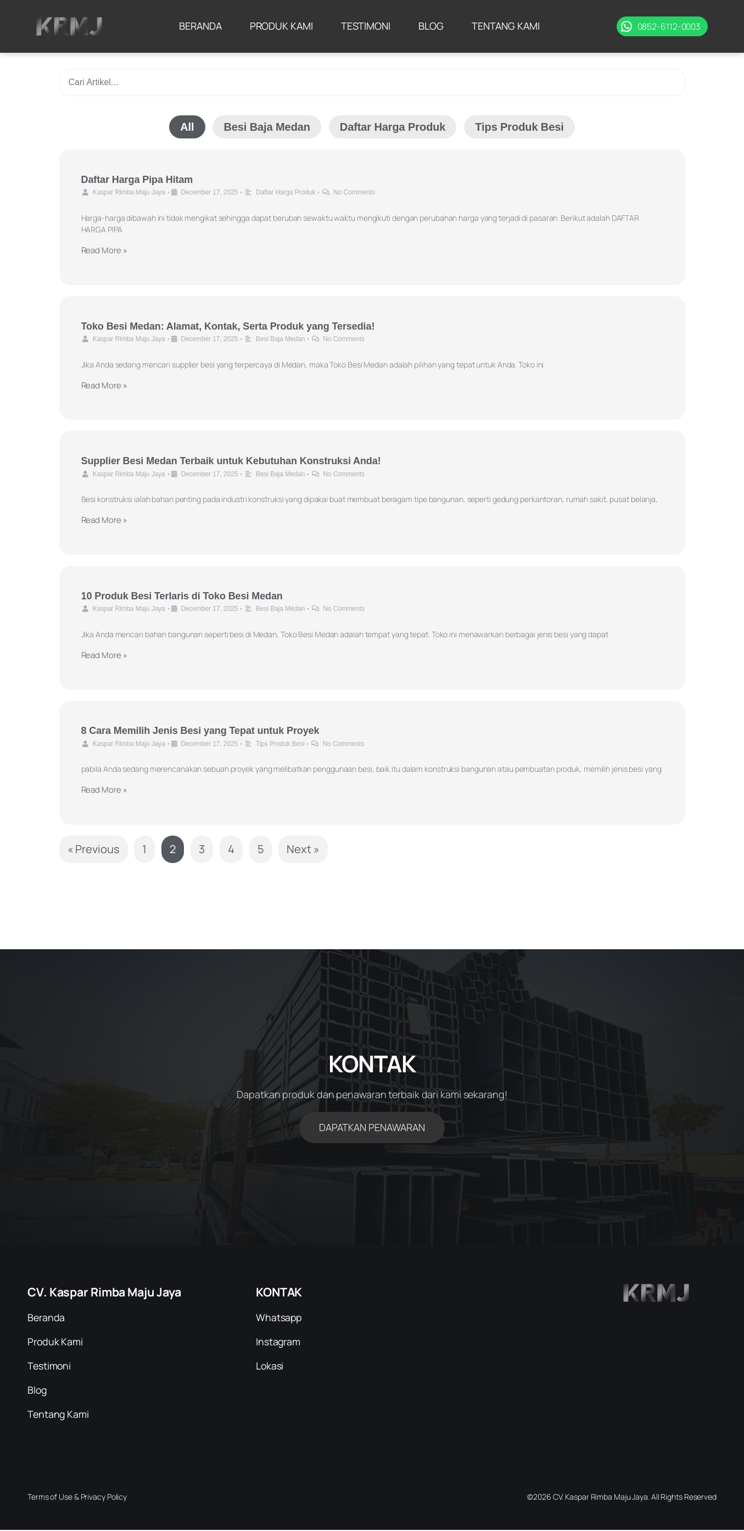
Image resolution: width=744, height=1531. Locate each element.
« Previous (94, 849)
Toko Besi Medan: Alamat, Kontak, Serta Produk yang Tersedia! (228, 326)
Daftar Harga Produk (393, 127)
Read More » (104, 250)
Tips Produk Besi (519, 127)
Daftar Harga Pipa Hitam (137, 179)
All (187, 127)
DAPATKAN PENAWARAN (372, 1127)
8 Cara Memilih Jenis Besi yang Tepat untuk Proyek (200, 730)
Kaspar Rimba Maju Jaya (129, 192)
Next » (303, 849)
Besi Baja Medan (266, 127)
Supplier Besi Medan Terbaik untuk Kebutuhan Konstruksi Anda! (231, 460)
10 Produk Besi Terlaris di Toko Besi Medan (182, 596)
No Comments (354, 192)
